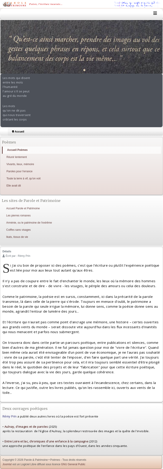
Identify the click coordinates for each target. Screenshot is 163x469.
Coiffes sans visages (18, 229)
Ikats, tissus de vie (17, 237)
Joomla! (7, 464)
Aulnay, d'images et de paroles (26, 427)
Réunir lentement (16, 157)
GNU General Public (73, 464)
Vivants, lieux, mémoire (20, 164)
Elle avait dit (13, 185)
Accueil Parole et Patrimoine (23, 208)
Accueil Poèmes (17, 149)
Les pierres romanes (18, 215)
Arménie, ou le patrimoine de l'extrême (29, 222)
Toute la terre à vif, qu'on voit (23, 178)
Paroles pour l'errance (19, 171)
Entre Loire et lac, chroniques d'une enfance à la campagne (46, 441)
